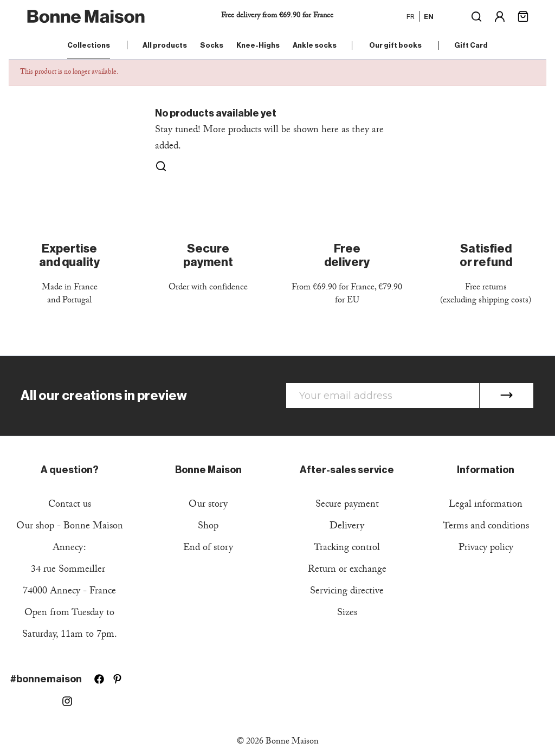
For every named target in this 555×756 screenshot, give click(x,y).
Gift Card (471, 45)
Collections (88, 45)
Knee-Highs (258, 45)
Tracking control (347, 548)
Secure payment (347, 505)
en (429, 16)
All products (165, 45)
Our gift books (395, 45)
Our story (208, 505)
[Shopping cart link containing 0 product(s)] (523, 15)
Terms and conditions (486, 527)
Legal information (485, 505)
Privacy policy (486, 548)
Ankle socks (315, 45)
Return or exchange (347, 570)
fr (410, 16)
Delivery (347, 527)
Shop (208, 527)
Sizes (347, 613)
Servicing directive (347, 592)
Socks (211, 45)
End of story (208, 548)
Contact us (69, 505)
